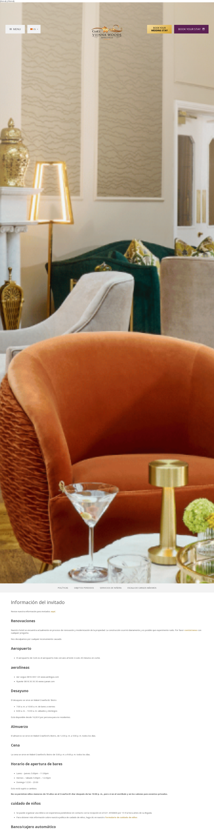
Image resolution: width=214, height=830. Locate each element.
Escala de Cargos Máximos (141, 588)
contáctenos (190, 630)
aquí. (53, 611)
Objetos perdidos (84, 588)
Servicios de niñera (110, 588)
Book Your (159, 29)
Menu (17, 29)
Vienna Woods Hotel (107, 32)
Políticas (63, 588)
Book (189, 29)
